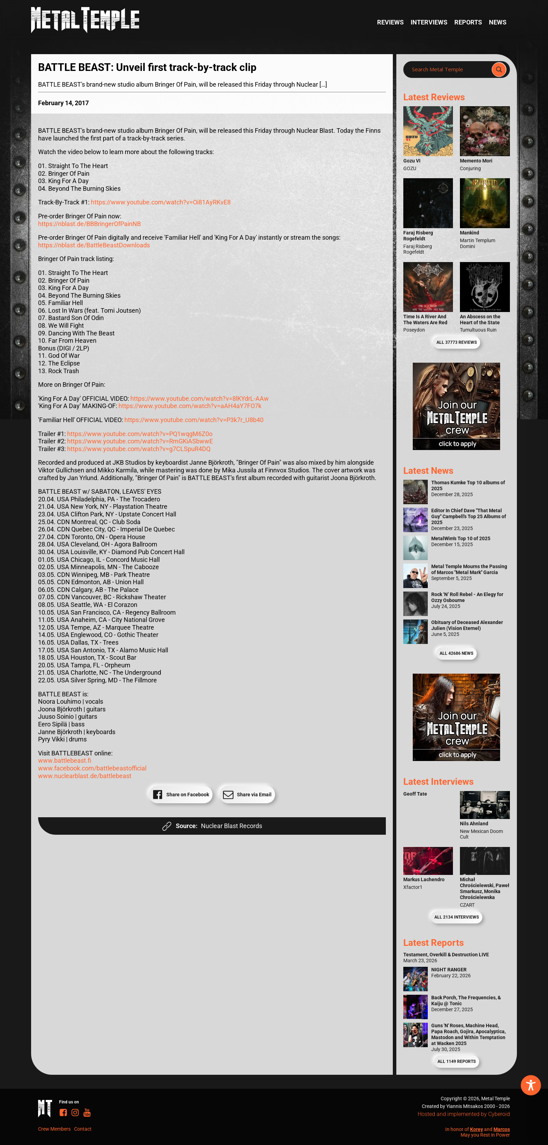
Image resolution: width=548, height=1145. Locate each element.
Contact (83, 1129)
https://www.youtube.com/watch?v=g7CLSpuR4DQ (138, 448)
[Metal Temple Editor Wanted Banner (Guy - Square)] (456, 758)
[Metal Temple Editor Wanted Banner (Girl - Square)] (456, 447)
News (497, 22)
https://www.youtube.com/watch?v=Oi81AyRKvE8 (161, 202)
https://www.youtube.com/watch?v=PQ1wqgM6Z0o (139, 433)
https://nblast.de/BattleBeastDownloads (94, 245)
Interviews (429, 22)
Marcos (501, 1129)
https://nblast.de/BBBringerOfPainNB (89, 223)
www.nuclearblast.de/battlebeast (84, 776)
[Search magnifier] (499, 69)
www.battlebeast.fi (64, 760)
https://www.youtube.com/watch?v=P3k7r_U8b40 (194, 419)
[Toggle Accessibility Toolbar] (531, 1085)
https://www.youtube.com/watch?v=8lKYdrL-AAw (199, 398)
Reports (468, 22)
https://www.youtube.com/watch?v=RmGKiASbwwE (140, 441)
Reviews (390, 22)
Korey (476, 1129)
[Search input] (449, 69)
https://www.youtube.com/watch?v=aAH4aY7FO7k (189, 406)
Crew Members (54, 1129)
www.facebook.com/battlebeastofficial (92, 768)
